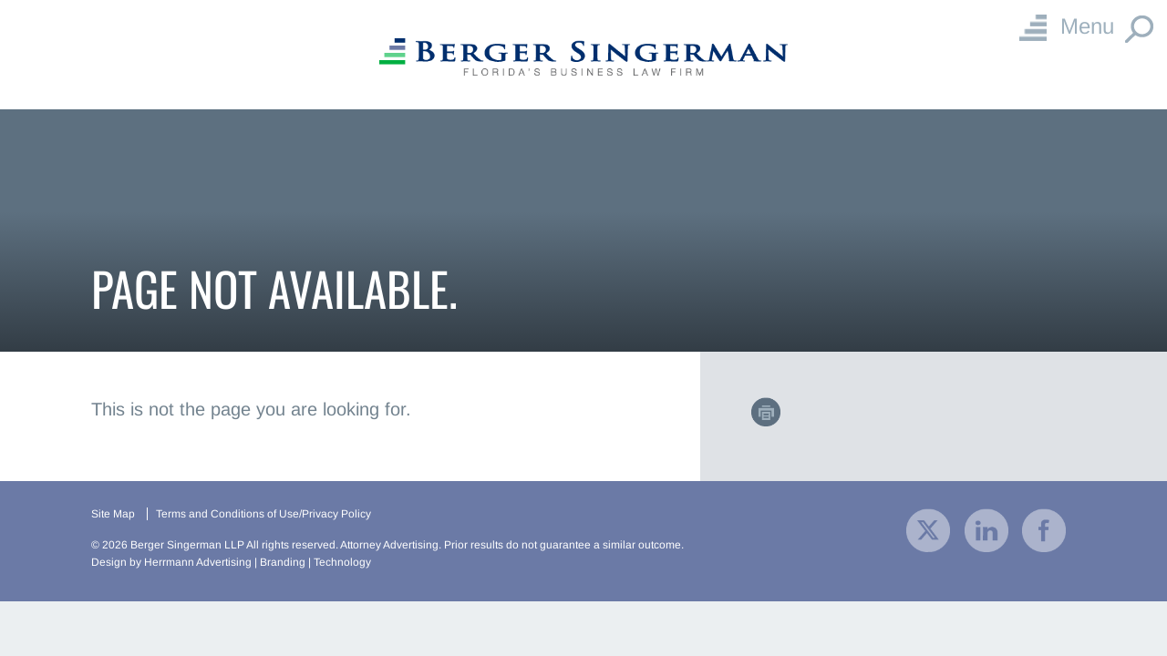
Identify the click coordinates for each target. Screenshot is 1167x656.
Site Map (113, 513)
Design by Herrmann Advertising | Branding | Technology (231, 562)
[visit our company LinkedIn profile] (986, 529)
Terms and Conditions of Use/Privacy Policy (263, 513)
